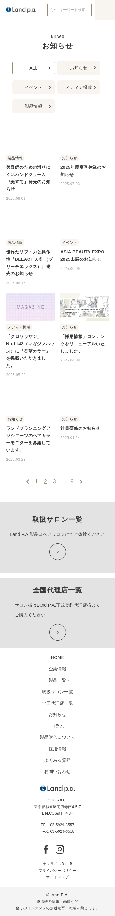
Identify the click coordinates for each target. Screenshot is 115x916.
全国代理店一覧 (57, 703)
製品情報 (34, 106)
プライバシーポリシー (58, 871)
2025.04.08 (70, 360)
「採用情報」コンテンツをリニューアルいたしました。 (82, 344)
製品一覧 (58, 680)
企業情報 (58, 668)
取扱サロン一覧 (57, 691)
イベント (34, 87)
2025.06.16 (16, 283)
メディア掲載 (78, 87)
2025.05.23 (16, 375)
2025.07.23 (70, 184)
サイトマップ (57, 877)
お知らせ (79, 67)
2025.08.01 (16, 198)
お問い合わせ (57, 771)
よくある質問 (57, 760)
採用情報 (58, 748)
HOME (57, 657)
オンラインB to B (57, 864)
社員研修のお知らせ (80, 428)
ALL (33, 68)
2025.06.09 (70, 269)
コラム (57, 725)
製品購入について (57, 737)
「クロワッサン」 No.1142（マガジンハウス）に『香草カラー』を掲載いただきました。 (30, 351)
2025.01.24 (70, 438)
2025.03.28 (16, 459)
